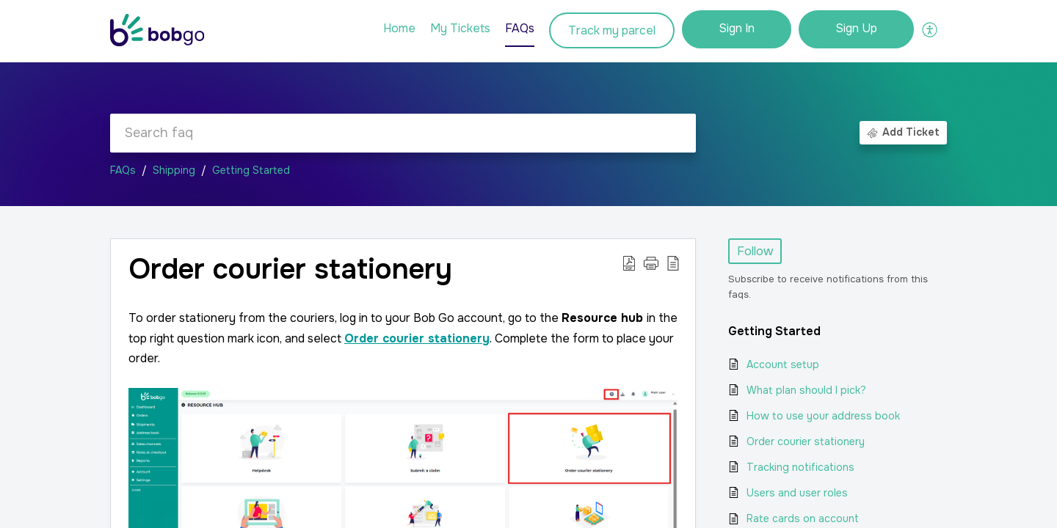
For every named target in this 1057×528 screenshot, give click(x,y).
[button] (930, 29)
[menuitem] (736, 29)
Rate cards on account (803, 518)
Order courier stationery (806, 441)
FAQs (123, 170)
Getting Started (251, 170)
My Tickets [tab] (460, 28)
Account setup (783, 364)
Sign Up (856, 28)
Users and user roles (797, 492)
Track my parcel (611, 30)
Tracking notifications (800, 467)
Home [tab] (399, 28)
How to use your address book (823, 415)
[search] (403, 133)
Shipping (174, 170)
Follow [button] (755, 251)
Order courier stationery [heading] (290, 270)
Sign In (737, 28)
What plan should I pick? (806, 390)
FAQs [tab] (519, 28)
